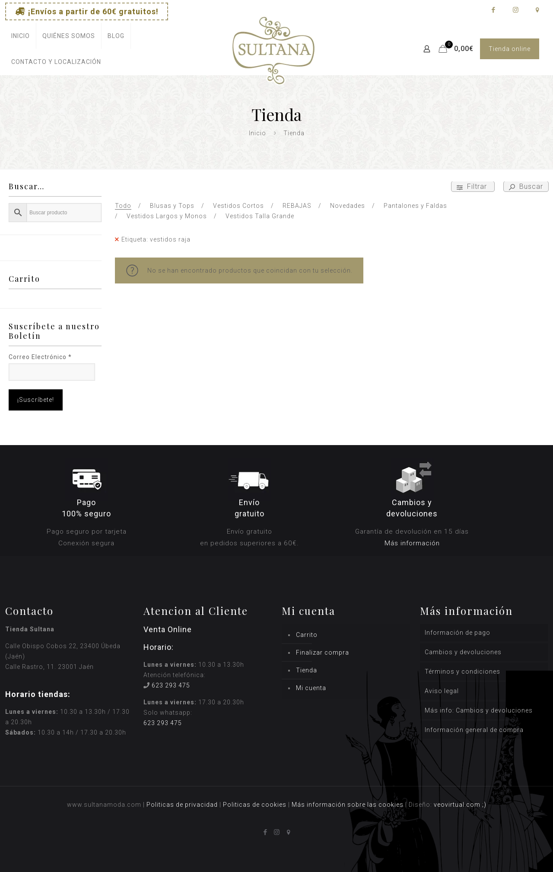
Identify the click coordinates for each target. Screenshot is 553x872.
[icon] (537, 10)
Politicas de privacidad (182, 804)
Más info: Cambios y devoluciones (479, 710)
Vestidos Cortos (238, 205)
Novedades (347, 205)
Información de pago (457, 632)
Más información (412, 543)
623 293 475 (171, 685)
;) (484, 804)
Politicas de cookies (254, 804)
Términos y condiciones (462, 671)
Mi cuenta (311, 687)
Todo (123, 205)
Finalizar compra (322, 652)
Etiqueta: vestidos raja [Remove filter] (156, 239)
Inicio (257, 133)
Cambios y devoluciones (463, 652)
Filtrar (473, 186)
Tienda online (510, 48)
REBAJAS (297, 205)
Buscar (526, 186)
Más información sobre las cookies (348, 804)
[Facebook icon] (493, 10)
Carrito (307, 634)
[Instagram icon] (515, 10)
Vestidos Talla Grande (260, 216)
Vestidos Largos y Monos (167, 216)
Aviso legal (442, 690)
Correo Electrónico (40, 356)
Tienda (306, 670)
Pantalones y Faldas (415, 205)
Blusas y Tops (172, 205)
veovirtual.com (458, 804)
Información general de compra (474, 729)
